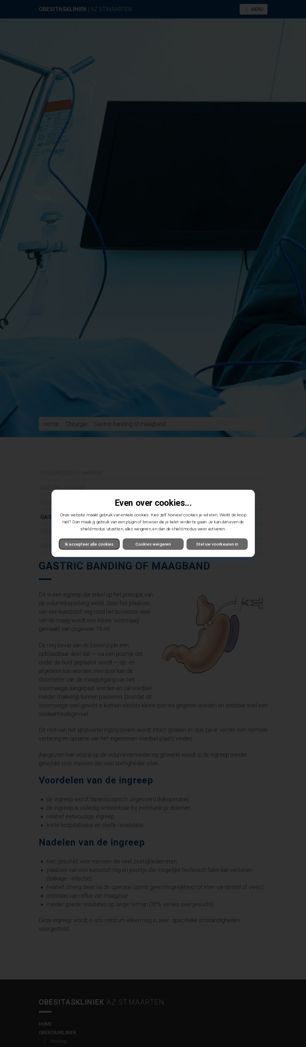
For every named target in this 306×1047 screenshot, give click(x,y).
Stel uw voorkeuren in (217, 544)
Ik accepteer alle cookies (89, 544)
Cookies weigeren (153, 544)
